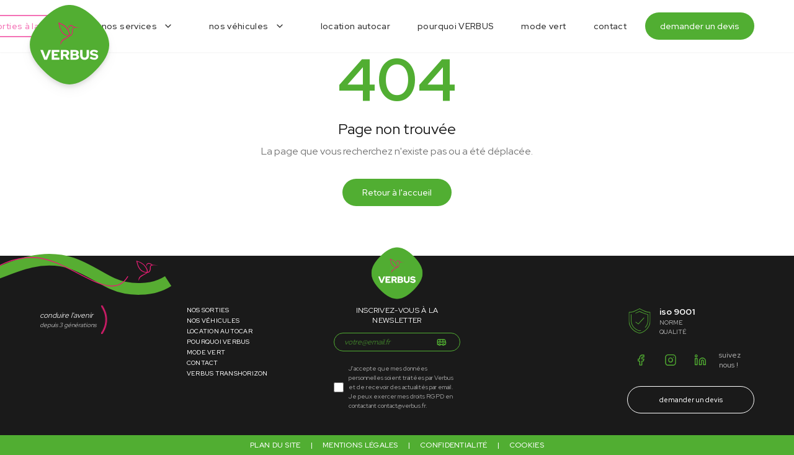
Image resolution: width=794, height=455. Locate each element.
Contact (202, 363)
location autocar (356, 26)
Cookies (526, 445)
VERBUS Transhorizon (227, 373)
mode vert (543, 26)
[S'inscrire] (442, 342)
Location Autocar (219, 331)
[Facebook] (640, 360)
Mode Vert (206, 352)
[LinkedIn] (700, 360)
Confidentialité (454, 445)
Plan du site (275, 445)
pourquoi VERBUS (455, 26)
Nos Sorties (208, 310)
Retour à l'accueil (397, 192)
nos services (129, 26)
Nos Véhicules (213, 321)
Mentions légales (360, 445)
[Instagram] (670, 360)
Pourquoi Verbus (218, 342)
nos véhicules (239, 26)
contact (610, 26)
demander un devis (699, 26)
